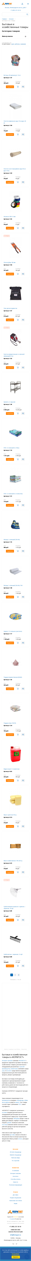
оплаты (20, 1139)
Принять (15, 1257)
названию (23, 44)
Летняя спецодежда (15, 1152)
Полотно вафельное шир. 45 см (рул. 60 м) (15, 122)
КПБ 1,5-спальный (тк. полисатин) (13, 493)
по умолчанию (6, 44)
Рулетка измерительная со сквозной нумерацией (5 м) (14, 355)
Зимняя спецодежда (15, 1155)
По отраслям (15, 1160)
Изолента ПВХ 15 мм (9, 216)
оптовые (4, 1112)
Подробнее (15, 1254)
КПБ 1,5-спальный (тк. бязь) (11, 448)
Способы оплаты (15, 1179)
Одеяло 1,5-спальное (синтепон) (13, 631)
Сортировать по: (6, 42)
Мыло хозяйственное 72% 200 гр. (13, 860)
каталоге (9, 1070)
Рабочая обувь (15, 1158)
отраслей (21, 1066)
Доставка (15, 1195)
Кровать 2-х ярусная (9, 402)
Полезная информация (15, 1185)
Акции (15, 1203)
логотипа (5, 1124)
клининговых (14, 1068)
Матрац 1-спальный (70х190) (12, 539)
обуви (26, 1100)
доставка (12, 1135)
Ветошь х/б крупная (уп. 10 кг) (12, 75)
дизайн (9, 1122)
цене (13, 44)
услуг (3, 1070)
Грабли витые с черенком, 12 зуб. (13, 954)
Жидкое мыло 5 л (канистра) (11, 769)
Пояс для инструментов (10, 308)
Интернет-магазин (7, 1060)
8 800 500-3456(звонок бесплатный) (15, 1231)
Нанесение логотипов (15, 1200)
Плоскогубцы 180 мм (9, 262)
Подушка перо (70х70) (10, 723)
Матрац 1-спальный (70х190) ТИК (13, 585)
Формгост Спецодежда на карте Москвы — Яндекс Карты (15, 1049)
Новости (15, 1182)
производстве (6, 1100)
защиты (17, 1102)
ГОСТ (19, 1104)
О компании (15, 1170)
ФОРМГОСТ (22, 1060)
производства (6, 1068)
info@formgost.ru (15, 1235)
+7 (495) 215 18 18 (15, 10)
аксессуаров (5, 1102)
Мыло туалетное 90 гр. (10, 815)
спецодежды (20, 1100)
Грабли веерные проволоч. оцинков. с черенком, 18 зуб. (14, 907)
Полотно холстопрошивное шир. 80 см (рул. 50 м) (15, 169)
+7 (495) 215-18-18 (15, 1227)
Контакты (15, 1176)
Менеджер (17, 1118)
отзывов (12, 1219)
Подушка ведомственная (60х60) (13, 677)
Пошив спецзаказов (15, 1198)
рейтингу (17, 44)
